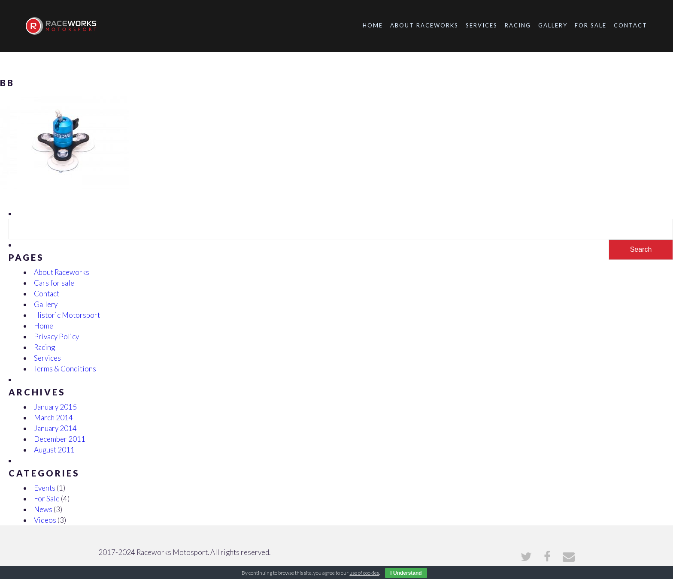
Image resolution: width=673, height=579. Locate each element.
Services (481, 25)
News (43, 509)
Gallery (552, 25)
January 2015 (55, 406)
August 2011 (54, 449)
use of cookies (364, 573)
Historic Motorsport (67, 315)
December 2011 (59, 438)
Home (373, 25)
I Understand (405, 573)
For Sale (590, 25)
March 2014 (53, 417)
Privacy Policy (56, 336)
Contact (630, 25)
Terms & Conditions (65, 368)
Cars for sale (54, 282)
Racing (518, 25)
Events (44, 487)
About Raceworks (424, 25)
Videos (45, 520)
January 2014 (55, 428)
